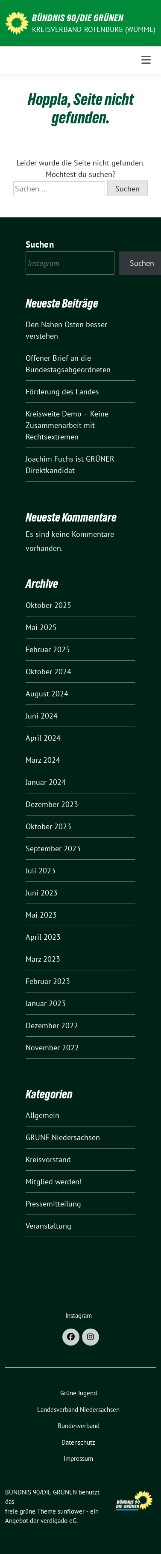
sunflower (71, 1511)
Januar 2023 (46, 1003)
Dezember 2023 (52, 804)
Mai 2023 (41, 915)
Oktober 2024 (48, 671)
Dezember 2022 (52, 1025)
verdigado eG (58, 1521)
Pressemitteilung (53, 1204)
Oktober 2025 (48, 605)
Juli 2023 (41, 870)
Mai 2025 (41, 627)
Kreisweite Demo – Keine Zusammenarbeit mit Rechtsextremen (67, 425)
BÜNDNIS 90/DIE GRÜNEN (77, 17)
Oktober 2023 (48, 826)
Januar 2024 (46, 782)
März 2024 (43, 760)
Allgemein (42, 1115)
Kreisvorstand (48, 1159)
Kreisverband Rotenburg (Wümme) (93, 29)
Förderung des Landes (72, 391)
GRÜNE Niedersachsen (63, 1137)
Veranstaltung (48, 1226)
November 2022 (52, 1047)
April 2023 (43, 937)
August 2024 (47, 694)
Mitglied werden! (54, 1181)
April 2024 (43, 738)
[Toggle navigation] (146, 60)
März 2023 (43, 959)
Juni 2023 (42, 893)
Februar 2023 (48, 981)
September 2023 (53, 848)
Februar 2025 (48, 649)
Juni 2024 (42, 716)
